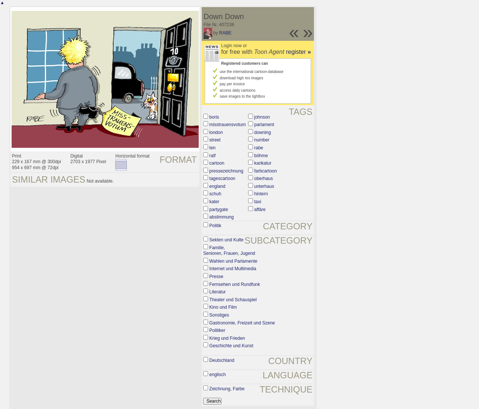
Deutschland (221, 360)
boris (214, 117)
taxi (257, 201)
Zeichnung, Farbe (226, 388)
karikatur (262, 163)
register (298, 52)
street (214, 140)
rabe (258, 147)
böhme (261, 155)
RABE (225, 33)
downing (262, 132)
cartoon (216, 163)
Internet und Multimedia (232, 268)
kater (214, 201)
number (261, 140)
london (216, 132)
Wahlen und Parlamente (233, 261)
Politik (215, 225)
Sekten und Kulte (226, 239)
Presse (216, 276)
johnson (262, 117)
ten (212, 147)
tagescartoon (222, 178)
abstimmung (221, 217)
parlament (264, 124)
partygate (218, 209)
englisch (217, 374)
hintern (261, 193)
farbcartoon (265, 171)
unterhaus (264, 186)
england (217, 186)
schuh (215, 193)
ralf (212, 155)
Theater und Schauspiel (233, 299)
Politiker (217, 330)
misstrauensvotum (227, 124)
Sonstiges (219, 315)
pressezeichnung (226, 171)
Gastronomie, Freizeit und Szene (242, 323)
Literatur (217, 291)
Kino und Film (223, 307)
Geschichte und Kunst (231, 345)
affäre (259, 209)
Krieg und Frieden (227, 338)
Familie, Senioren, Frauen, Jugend (229, 250)
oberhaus (263, 178)
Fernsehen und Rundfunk (234, 284)
